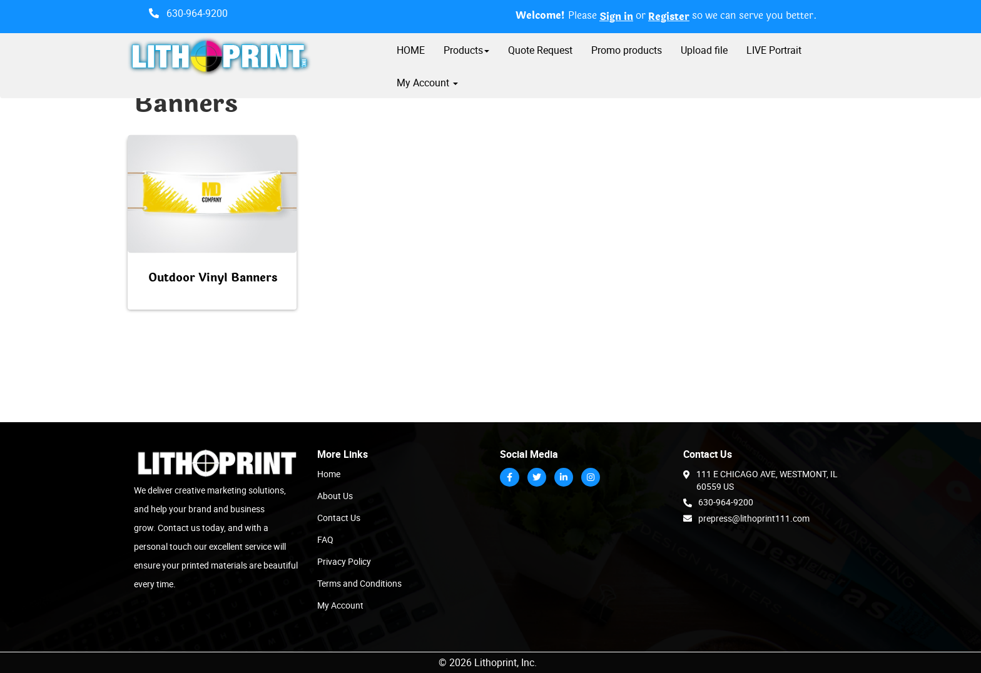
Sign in (616, 17)
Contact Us (338, 518)
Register (668, 17)
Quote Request (540, 50)
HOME (411, 50)
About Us (335, 496)
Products (466, 50)
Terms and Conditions (359, 583)
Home (328, 474)
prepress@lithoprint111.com (746, 518)
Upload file (704, 50)
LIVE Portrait (773, 50)
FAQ (325, 539)
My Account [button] (427, 82)
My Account (340, 605)
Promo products (626, 50)
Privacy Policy (344, 561)
